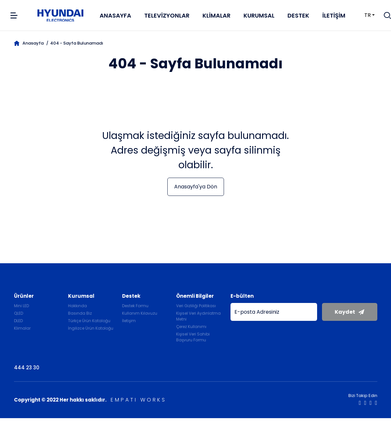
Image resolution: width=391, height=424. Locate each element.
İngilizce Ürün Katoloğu (90, 328)
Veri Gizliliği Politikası (196, 305)
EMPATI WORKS (138, 399)
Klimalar (216, 15)
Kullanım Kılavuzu (139, 313)
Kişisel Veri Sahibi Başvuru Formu (193, 337)
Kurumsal (259, 15)
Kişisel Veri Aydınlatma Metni (198, 316)
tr (363, 15)
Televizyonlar (166, 15)
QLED (18, 313)
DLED (18, 320)
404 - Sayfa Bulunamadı (76, 43)
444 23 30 (26, 367)
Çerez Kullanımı (191, 326)
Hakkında (77, 305)
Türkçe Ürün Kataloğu (89, 320)
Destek (298, 15)
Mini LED (21, 305)
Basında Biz (80, 313)
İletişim (333, 15)
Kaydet (349, 312)
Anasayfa (115, 15)
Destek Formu (135, 305)
